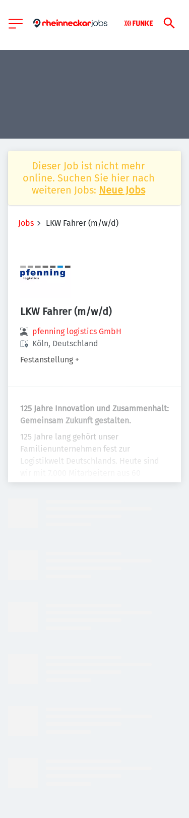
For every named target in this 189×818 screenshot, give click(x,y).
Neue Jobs (122, 190)
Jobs (26, 223)
